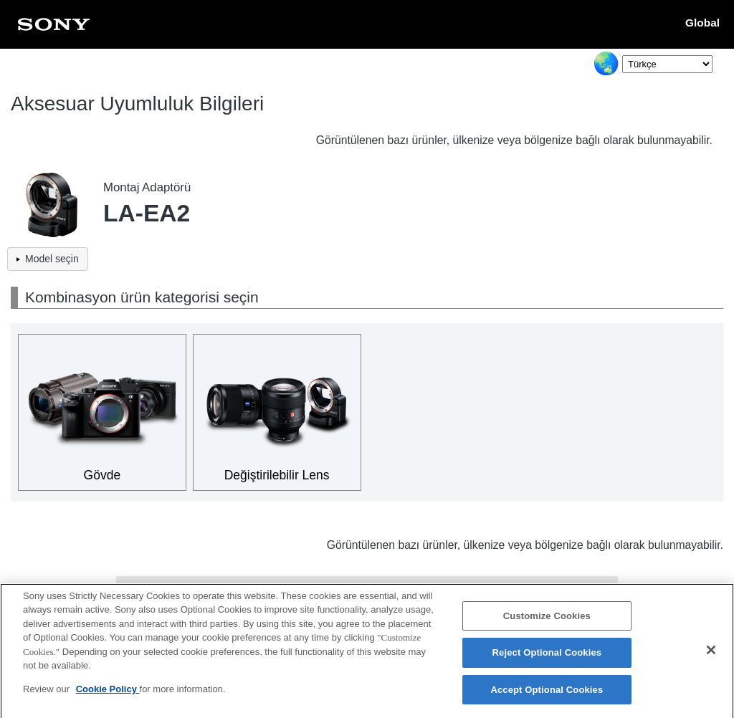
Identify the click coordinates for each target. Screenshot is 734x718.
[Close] (711, 657)
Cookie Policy (108, 696)
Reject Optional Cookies (547, 659)
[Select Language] (667, 64)
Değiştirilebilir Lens (277, 475)
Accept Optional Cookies (546, 696)
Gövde (102, 475)
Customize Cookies (547, 623)
